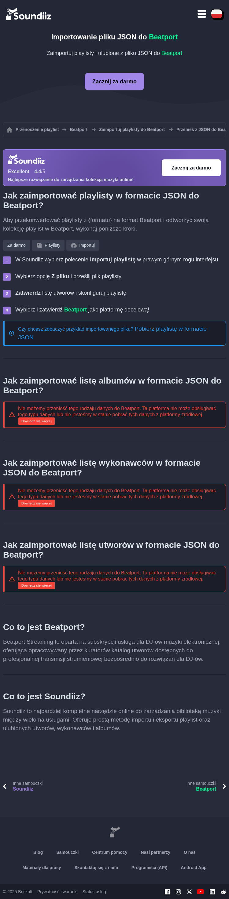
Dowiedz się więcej (36, 421)
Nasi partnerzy (155, 852)
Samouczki (67, 852)
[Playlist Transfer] (29, 14)
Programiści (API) (149, 867)
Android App (193, 867)
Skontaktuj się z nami (96, 867)
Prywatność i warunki (57, 891)
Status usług (94, 891)
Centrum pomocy (109, 852)
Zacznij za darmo (114, 81)
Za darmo (16, 245)
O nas (190, 852)
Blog (38, 852)
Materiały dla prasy (41, 867)
